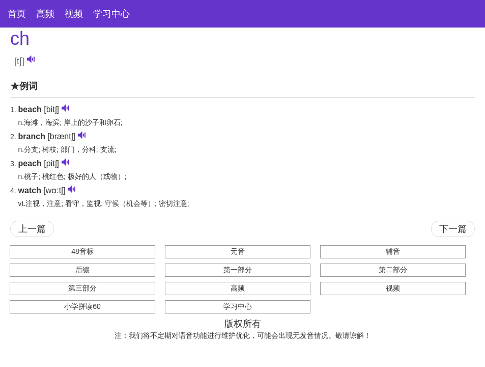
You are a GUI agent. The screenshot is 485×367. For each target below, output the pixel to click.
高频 (45, 14)
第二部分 (393, 270)
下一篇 (453, 229)
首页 (17, 14)
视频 (74, 14)
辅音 (393, 251)
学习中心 (111, 14)
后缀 (82, 270)
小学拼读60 (82, 306)
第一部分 (237, 270)
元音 (238, 251)
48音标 (82, 251)
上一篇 (32, 229)
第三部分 (82, 288)
